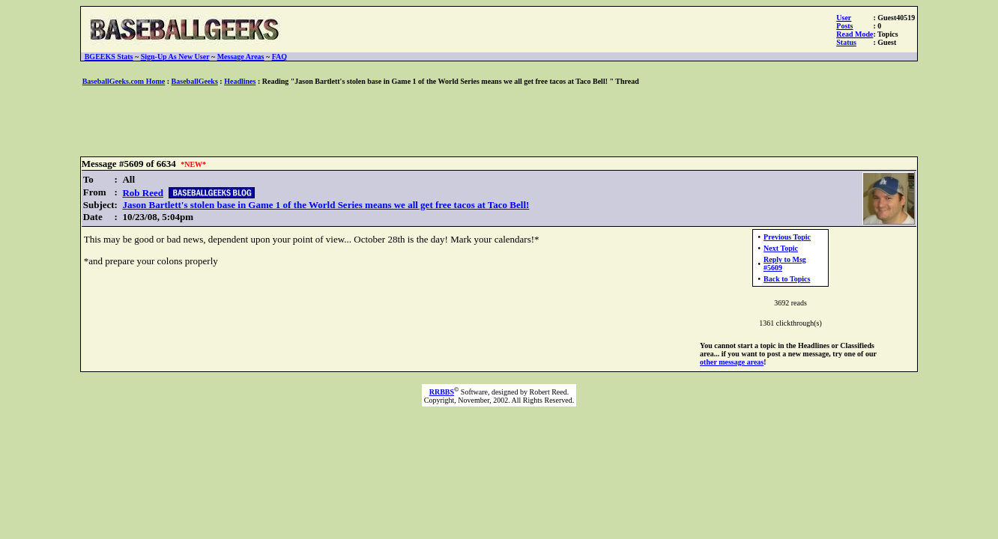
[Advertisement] (499, 122)
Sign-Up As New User (175, 56)
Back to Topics (786, 279)
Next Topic (780, 248)
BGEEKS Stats (109, 56)
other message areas (731, 362)
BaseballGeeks (195, 81)
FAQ (279, 56)
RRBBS (441, 392)
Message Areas (240, 56)
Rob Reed (142, 192)
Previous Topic (787, 237)
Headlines (239, 81)
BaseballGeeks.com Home (124, 81)
